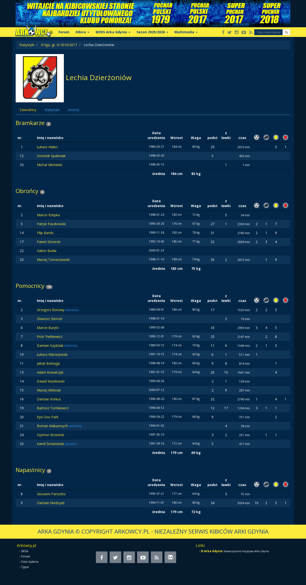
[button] (286, 32)
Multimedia (186, 32)
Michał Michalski (49, 164)
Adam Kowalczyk (50, 372)
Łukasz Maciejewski (52, 354)
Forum (64, 32)
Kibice (82, 32)
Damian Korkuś (49, 399)
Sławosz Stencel (49, 318)
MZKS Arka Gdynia (113, 32)
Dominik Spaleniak (51, 155)
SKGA (24, 551)
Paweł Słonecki (48, 241)
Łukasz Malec (47, 147)
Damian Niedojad (50, 503)
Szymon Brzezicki (50, 434)
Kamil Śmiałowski (51, 443)
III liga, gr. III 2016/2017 (59, 44)
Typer (25, 567)
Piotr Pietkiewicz (49, 336)
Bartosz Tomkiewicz (53, 408)
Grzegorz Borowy (51, 309)
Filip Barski (45, 232)
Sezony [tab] (73, 109)
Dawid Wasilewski (51, 381)
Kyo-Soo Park (47, 417)
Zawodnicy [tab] (28, 109)
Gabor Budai (46, 250)
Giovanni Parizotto (51, 494)
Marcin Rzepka (48, 215)
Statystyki (26, 44)
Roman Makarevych (53, 426)
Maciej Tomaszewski (53, 259)
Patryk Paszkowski (51, 224)
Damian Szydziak (50, 345)
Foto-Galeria (29, 562)
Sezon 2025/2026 (152, 32)
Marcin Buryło (48, 327)
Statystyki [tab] (52, 109)
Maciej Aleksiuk (49, 390)
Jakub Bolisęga (48, 363)
